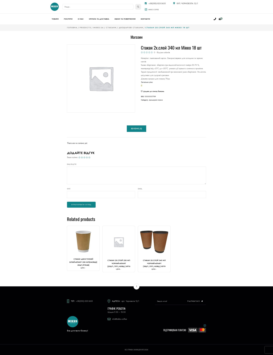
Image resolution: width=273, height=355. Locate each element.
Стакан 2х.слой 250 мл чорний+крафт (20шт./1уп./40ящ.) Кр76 (118, 263)
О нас (81, 19)
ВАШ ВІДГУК (71, 164)
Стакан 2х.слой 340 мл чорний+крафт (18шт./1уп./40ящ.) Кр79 (154, 263)
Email (140, 189)
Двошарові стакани (156, 100)
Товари (55, 19)
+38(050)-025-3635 (155, 3)
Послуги (68, 19)
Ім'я (68, 189)
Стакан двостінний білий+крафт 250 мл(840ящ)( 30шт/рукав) (83, 262)
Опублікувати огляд (81, 205)
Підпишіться (195, 301)
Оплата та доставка (99, 19)
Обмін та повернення (124, 19)
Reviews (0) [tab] (136, 128)
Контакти (145, 19)
